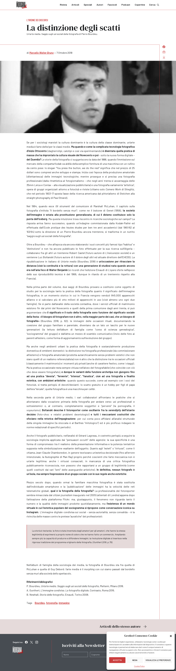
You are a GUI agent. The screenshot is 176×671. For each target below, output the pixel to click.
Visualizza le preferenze (158, 660)
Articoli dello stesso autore (123, 626)
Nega (134, 660)
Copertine (140, 4)
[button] (171, 635)
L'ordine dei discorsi (37, 20)
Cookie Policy (139, 666)
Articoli (75, 4)
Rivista (63, 4)
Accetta (117, 660)
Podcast (125, 4)
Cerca (154, 4)
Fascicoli (112, 4)
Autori (100, 4)
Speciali (88, 4)
